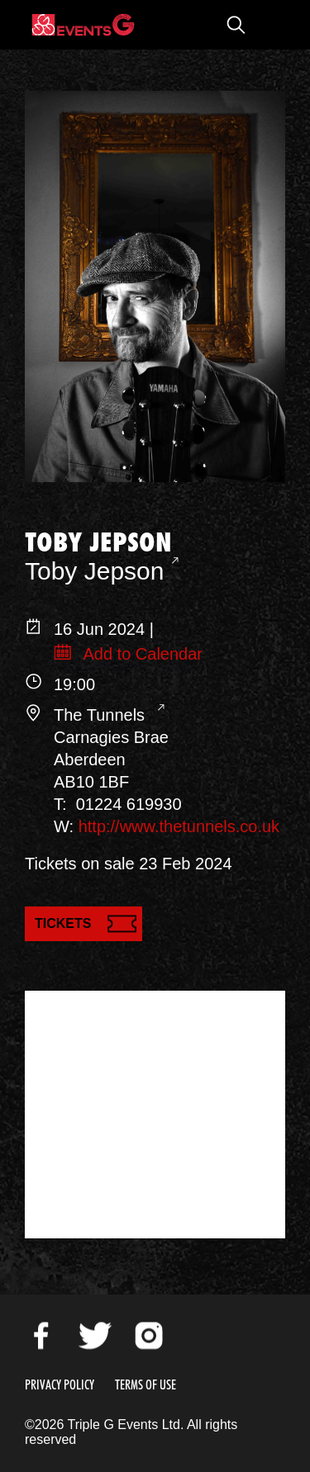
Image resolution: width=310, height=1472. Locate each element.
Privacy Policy (59, 1385)
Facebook (41, 1335)
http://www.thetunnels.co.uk (179, 826)
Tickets (63, 923)
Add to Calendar (141, 654)
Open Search (235, 24)
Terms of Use (145, 1385)
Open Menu (268, 24)
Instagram (148, 1335)
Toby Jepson (94, 571)
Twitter (95, 1335)
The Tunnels (102, 715)
